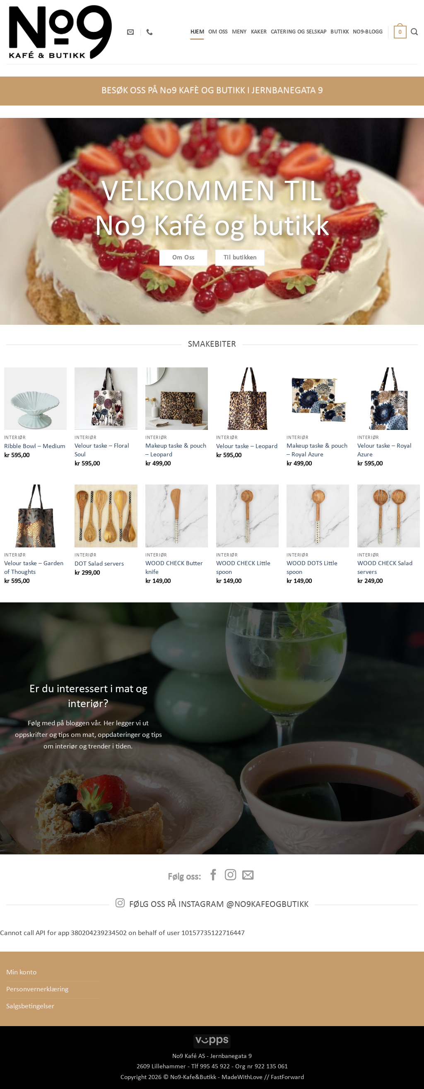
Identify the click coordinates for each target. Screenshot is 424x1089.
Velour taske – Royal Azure (384, 450)
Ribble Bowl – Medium (34, 446)
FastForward (287, 1077)
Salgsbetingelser (30, 1006)
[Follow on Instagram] (230, 875)
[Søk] (414, 32)
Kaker (259, 32)
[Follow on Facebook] (213, 875)
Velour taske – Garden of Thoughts (33, 568)
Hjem (197, 32)
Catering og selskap (298, 32)
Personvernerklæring (37, 989)
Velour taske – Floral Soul (102, 450)
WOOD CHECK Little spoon (243, 568)
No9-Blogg (368, 32)
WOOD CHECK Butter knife (174, 568)
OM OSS (218, 32)
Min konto (21, 972)
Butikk (339, 32)
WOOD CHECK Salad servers (384, 568)
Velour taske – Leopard (246, 446)
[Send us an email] (247, 875)
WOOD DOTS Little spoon (312, 568)
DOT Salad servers (99, 564)
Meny (239, 32)
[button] (400, 32)
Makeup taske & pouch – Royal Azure (317, 450)
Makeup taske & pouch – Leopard (175, 450)
